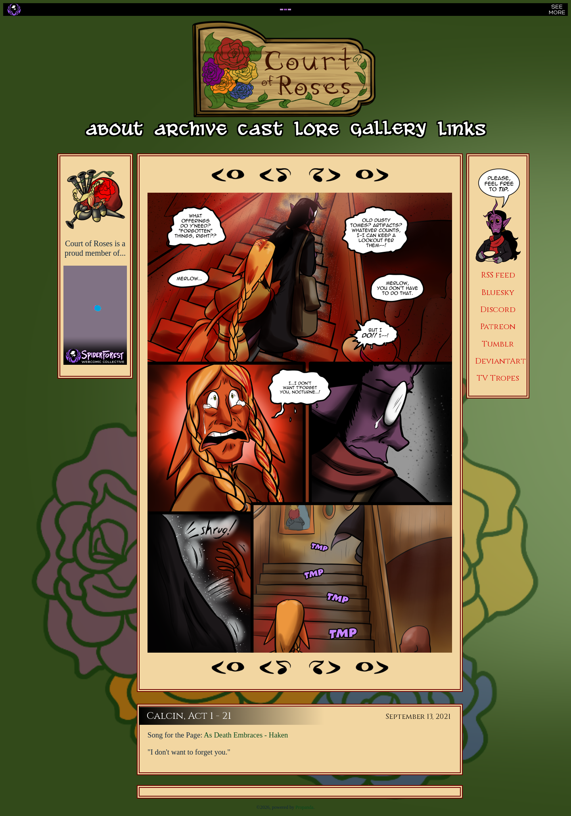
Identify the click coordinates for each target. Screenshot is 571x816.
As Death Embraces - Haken (246, 735)
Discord (497, 309)
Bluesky (497, 292)
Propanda (304, 807)
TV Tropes (498, 378)
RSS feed (498, 275)
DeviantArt (500, 361)
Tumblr (498, 344)
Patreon (497, 326)
